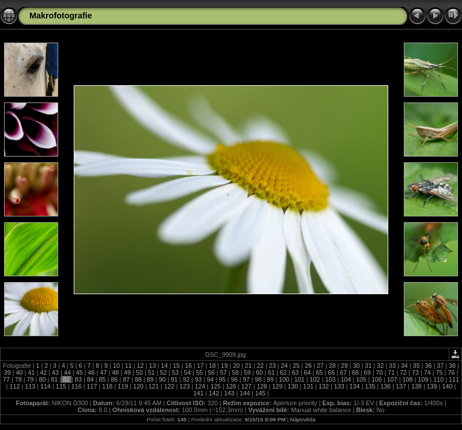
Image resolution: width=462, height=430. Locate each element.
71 (391, 372)
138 (416, 386)
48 (115, 372)
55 (199, 372)
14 (164, 365)
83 (78, 379)
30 (356, 365)
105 (361, 379)
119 (123, 386)
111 (453, 379)
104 (346, 379)
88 (138, 379)
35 (416, 365)
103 (330, 379)
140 (448, 386)
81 (54, 379)
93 (198, 379)
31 (368, 365)
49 (127, 372)
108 (408, 379)
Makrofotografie (60, 15)
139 (432, 386)
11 (128, 365)
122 (169, 386)
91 (174, 379)
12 (140, 365)
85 (102, 379)
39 (8, 372)
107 (392, 379)
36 (428, 365)
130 (293, 386)
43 (55, 372)
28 (332, 365)
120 (138, 386)
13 (152, 365)
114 (45, 386)
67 (343, 372)
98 (258, 379)
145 (260, 393)
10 (116, 365)
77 (7, 379)
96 (234, 379)
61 (271, 372)
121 (154, 386)
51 (151, 372)
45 (79, 372)
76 (451, 372)
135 (370, 386)
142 (214, 393)
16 (188, 365)
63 (295, 372)
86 (114, 379)
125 (215, 386)
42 (43, 372)
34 (404, 365)
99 (270, 379)
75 (439, 372)
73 (415, 372)
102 (315, 379)
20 (236, 365)
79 (30, 379)
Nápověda (303, 419)
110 (438, 379)
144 (245, 393)
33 (392, 365)
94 (210, 379)
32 (380, 365)
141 (199, 393)
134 (355, 386)
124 (200, 386)
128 (262, 386)
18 (212, 365)
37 (440, 365)
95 (222, 379)
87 (126, 379)
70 (379, 372)
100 (284, 379)
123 (185, 386)
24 (284, 365)
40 (19, 372)
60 (259, 372)
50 (139, 372)
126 (231, 386)
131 (308, 386)
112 (14, 386)
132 (324, 386)
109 (423, 379)
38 (452, 365)
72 (403, 372)
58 (235, 372)
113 (30, 386)
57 (223, 372)
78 (18, 379)
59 (247, 372)
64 (307, 372)
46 (91, 372)
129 (277, 386)
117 (92, 386)
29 (344, 365)
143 (229, 393)
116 (77, 386)
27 (320, 365)
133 (339, 386)
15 (176, 365)
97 (246, 379)
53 (175, 372)
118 (107, 386)
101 (299, 379)
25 (296, 365)
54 (187, 372)
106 (377, 379)
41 (31, 372)
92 (186, 379)
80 (42, 379)
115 (61, 386)
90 (162, 379)
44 (67, 372)
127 (246, 386)
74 (427, 372)
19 (224, 365)
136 (385, 386)
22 (260, 365)
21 (248, 365)
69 (367, 372)
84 (90, 379)
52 (163, 372)
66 (331, 372)
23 (272, 365)
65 (319, 372)
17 (200, 365)
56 (211, 372)
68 (355, 372)
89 (150, 379)
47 (103, 372)
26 (308, 365)
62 (283, 372)
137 (401, 386)
